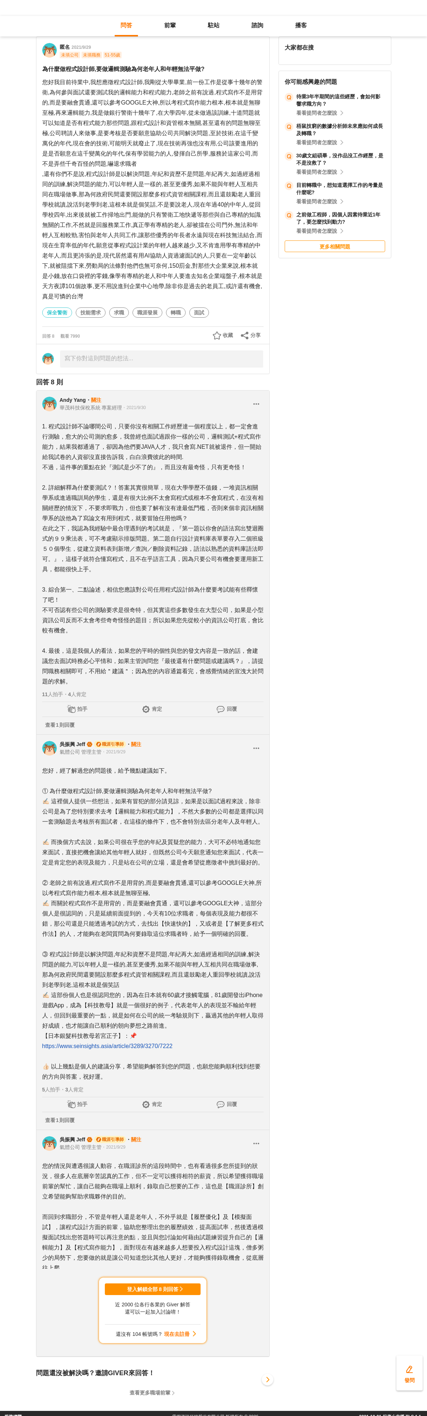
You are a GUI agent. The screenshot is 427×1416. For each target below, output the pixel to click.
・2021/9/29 (113, 751)
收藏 (228, 335)
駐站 (214, 25)
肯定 (157, 709)
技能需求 (90, 312)
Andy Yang (73, 400)
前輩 (170, 25)
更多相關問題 (335, 247)
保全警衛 (57, 312)
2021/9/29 (81, 47)
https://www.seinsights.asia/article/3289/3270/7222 (107, 1046)
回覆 (232, 709)
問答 (126, 25)
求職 (119, 312)
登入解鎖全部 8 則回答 (153, 1289)
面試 (199, 312)
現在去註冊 (177, 1334)
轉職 (176, 312)
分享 (255, 335)
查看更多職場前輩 (150, 1393)
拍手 (82, 709)
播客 (301, 25)
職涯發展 (147, 312)
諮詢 (257, 25)
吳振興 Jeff (73, 744)
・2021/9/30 (134, 407)
